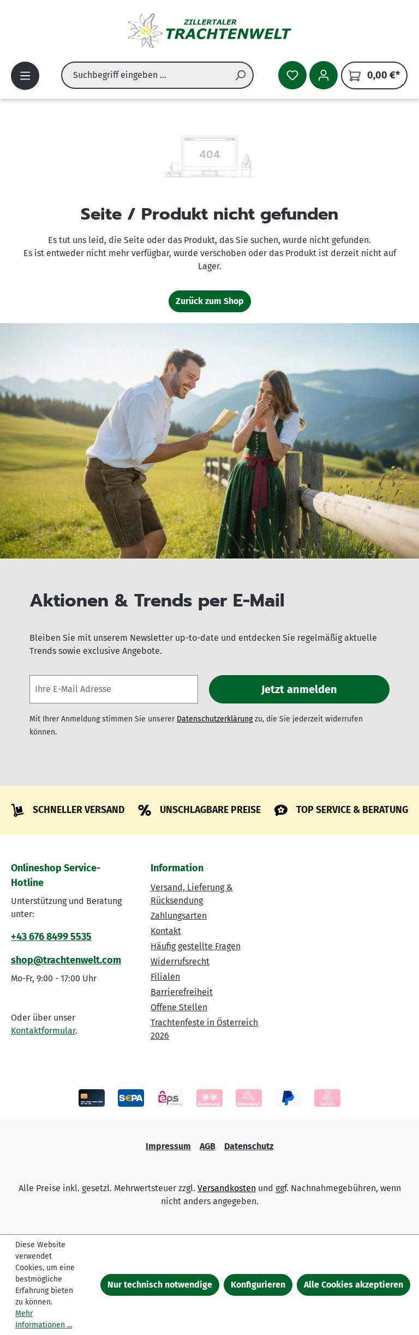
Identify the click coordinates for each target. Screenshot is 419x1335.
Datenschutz (248, 1146)
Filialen (165, 977)
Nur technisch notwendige (159, 1284)
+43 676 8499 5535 (51, 937)
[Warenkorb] (374, 75)
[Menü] (25, 76)
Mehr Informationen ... (43, 1319)
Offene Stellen (179, 1007)
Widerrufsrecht (180, 961)
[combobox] (144, 75)
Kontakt (166, 931)
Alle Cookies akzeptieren (353, 1284)
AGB (208, 1146)
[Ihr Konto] (323, 75)
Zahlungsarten (179, 916)
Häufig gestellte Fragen (196, 946)
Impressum (168, 1146)
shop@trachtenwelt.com (66, 960)
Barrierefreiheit (182, 992)
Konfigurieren (258, 1284)
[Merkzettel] (292, 75)
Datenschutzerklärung (215, 719)
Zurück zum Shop (210, 301)
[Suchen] (241, 75)
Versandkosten (226, 1188)
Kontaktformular (43, 1030)
